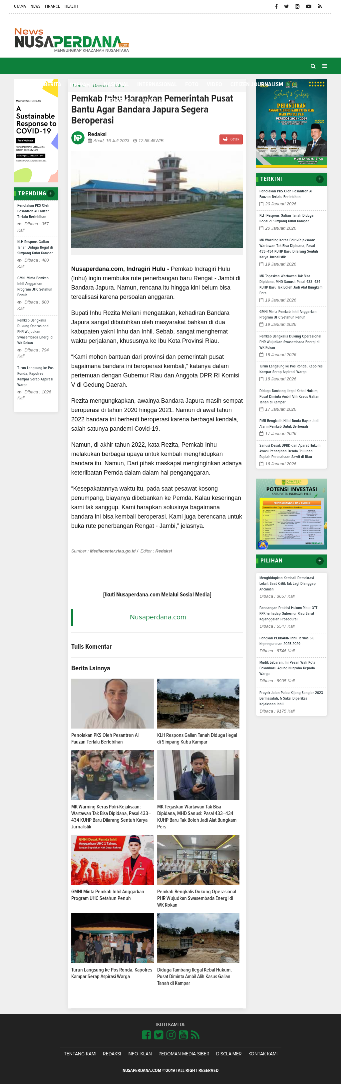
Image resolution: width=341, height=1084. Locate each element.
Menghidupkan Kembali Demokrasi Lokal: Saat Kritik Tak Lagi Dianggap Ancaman (287, 583)
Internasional (157, 85)
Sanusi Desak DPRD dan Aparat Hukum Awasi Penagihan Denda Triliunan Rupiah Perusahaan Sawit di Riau (289, 451)
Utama (20, 6)
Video (214, 85)
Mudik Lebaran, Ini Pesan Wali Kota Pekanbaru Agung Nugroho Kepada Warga (287, 668)
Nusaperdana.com (158, 617)
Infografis (119, 101)
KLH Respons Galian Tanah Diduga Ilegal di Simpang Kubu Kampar (35, 247)
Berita (52, 85)
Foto (191, 85)
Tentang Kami (80, 1054)
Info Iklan (140, 1054)
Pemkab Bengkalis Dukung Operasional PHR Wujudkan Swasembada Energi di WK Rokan (35, 332)
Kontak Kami (262, 1054)
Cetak (231, 138)
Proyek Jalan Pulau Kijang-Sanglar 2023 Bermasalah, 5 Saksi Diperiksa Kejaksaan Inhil (291, 698)
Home (25, 84)
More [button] (149, 101)
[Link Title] (146, 1035)
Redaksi (112, 1054)
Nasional (116, 85)
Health (71, 6)
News (35, 6)
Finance (52, 6)
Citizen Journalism (256, 85)
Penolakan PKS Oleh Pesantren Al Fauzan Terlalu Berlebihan (33, 211)
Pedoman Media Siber (184, 1054)
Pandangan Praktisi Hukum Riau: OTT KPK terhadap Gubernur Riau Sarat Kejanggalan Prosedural (288, 613)
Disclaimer (229, 1054)
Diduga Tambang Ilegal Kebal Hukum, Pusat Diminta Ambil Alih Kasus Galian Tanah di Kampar (194, 976)
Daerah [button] (80, 85)
